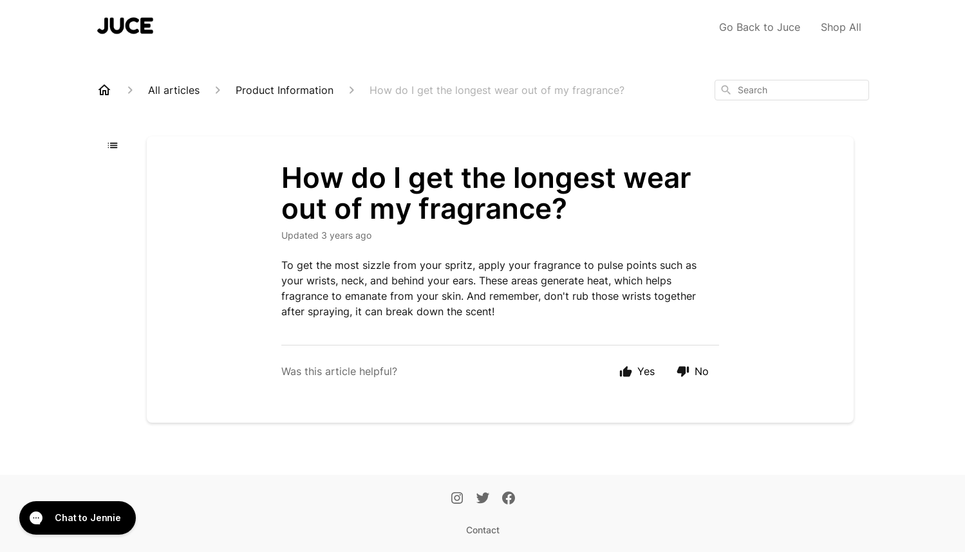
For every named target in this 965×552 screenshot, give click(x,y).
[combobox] (792, 90)
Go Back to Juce (759, 27)
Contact (483, 529)
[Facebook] (508, 499)
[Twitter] (483, 499)
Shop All (841, 27)
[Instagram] (457, 499)
